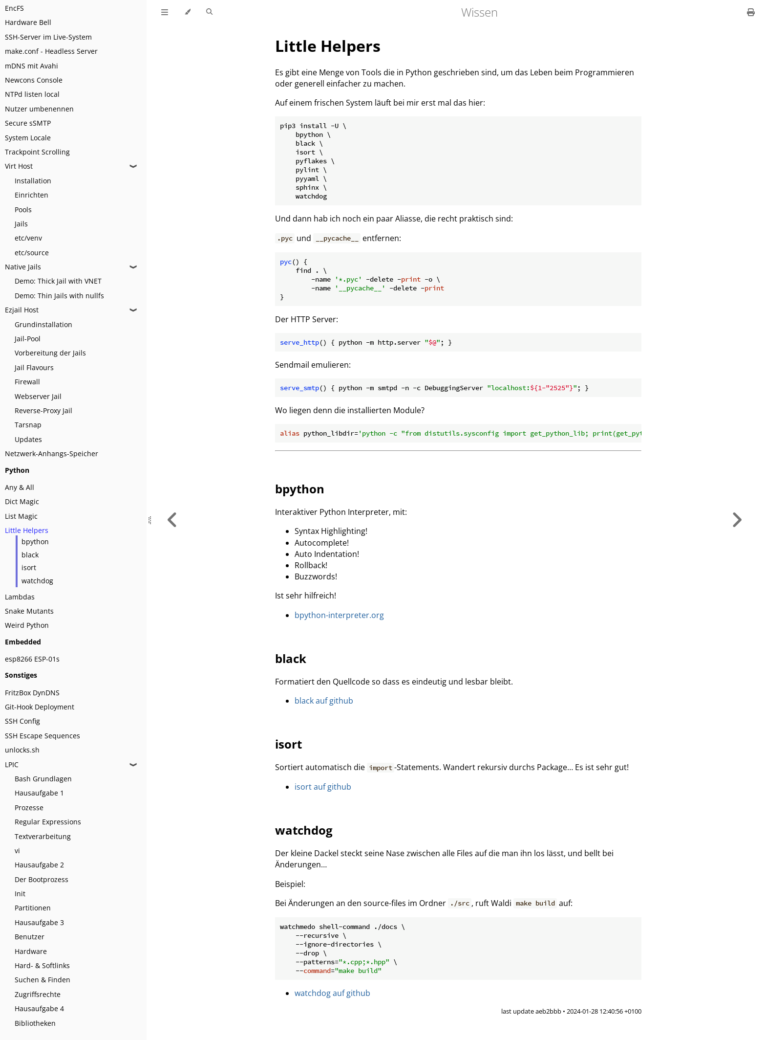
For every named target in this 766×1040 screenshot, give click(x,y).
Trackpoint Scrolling (37, 151)
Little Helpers (26, 530)
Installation (33, 180)
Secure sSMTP (28, 123)
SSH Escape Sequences (42, 735)
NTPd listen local (32, 94)
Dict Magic (22, 501)
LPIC (12, 764)
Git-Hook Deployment (39, 706)
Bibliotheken (35, 1023)
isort (28, 567)
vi (17, 850)
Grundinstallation (43, 324)
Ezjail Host (22, 309)
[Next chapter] (737, 520)
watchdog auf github (332, 993)
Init (20, 893)
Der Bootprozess (41, 879)
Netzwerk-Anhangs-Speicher (51, 453)
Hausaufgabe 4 (39, 1008)
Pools (23, 209)
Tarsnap (28, 424)
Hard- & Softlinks (42, 965)
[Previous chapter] (172, 520)
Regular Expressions (48, 821)
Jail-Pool (28, 338)
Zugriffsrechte (38, 994)
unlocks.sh (22, 749)
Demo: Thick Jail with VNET (58, 281)
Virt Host (19, 166)
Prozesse (29, 807)
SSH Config (22, 721)
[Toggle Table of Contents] (164, 12)
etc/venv (28, 238)
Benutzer (29, 936)
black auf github (324, 700)
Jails (21, 223)
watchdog (37, 580)
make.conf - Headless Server (51, 51)
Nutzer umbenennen (39, 108)
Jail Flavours (34, 367)
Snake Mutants (29, 611)
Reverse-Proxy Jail (43, 410)
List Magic (21, 516)
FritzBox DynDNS (32, 692)
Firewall (27, 381)
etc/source (32, 252)
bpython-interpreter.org (339, 615)
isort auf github (323, 786)
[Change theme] (187, 12)
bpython (35, 541)
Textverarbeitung (43, 836)
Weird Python (27, 625)
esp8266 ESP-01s (32, 659)
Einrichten (31, 194)
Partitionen (33, 907)
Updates (28, 439)
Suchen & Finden (42, 979)
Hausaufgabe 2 (39, 864)
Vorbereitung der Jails (50, 352)
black (30, 554)
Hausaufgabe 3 (39, 922)
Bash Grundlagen (43, 778)
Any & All (19, 487)
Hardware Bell (28, 22)
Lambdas (20, 596)
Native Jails (23, 266)
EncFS (14, 8)
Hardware (31, 951)
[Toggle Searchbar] (209, 12)
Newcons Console (34, 80)
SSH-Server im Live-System (48, 37)
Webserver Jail (38, 396)
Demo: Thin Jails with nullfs (59, 295)
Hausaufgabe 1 (39, 792)
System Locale (28, 137)
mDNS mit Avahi (31, 65)
